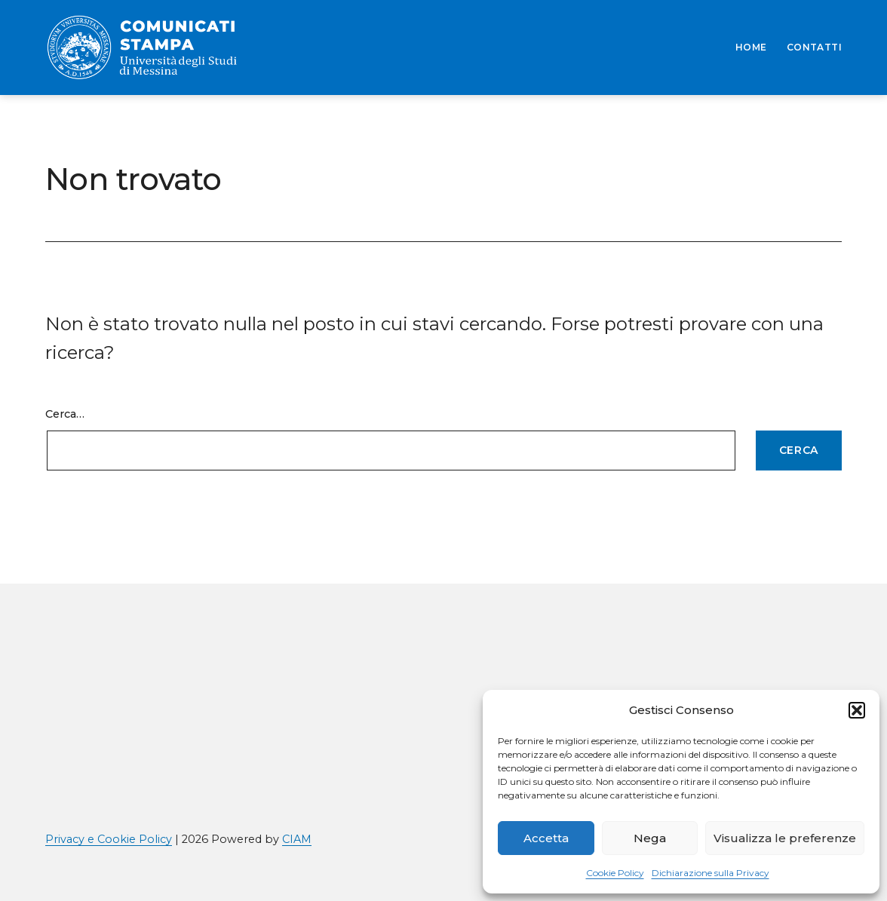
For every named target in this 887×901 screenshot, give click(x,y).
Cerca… (64, 414)
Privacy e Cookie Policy (108, 839)
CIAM (297, 839)
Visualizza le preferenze (785, 838)
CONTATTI (814, 47)
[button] (856, 710)
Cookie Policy (615, 872)
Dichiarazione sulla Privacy (710, 872)
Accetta (546, 838)
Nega (650, 838)
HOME (751, 47)
